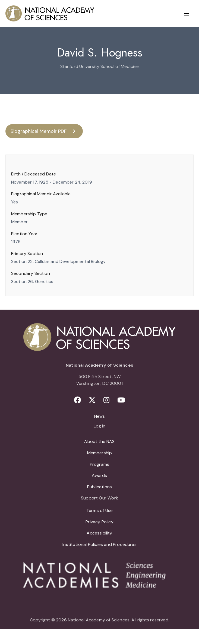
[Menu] (186, 14)
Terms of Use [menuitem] (99, 510)
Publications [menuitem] (99, 487)
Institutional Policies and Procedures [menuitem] (99, 544)
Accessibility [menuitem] (99, 533)
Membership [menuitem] (99, 453)
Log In (99, 426)
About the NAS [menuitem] (99, 441)
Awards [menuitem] (99, 475)
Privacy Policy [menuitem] (99, 522)
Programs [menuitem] (99, 464)
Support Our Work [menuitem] (99, 498)
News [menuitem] (99, 416)
